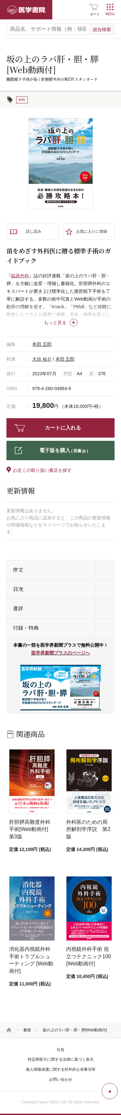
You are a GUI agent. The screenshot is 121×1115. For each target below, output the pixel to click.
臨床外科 (20, 275)
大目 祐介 (42, 359)
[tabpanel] (60, 163)
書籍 (27, 1030)
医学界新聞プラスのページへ (60, 652)
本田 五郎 (42, 344)
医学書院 (26, 9)
